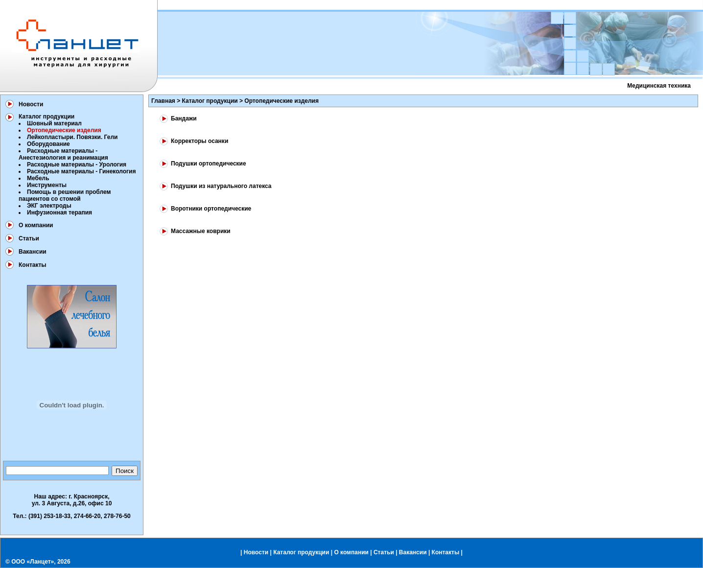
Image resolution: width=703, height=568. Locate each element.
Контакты (33, 264)
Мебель (38, 178)
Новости (31, 104)
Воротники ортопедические (211, 208)
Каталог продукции (46, 116)
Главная (163, 100)
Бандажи (184, 118)
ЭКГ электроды (49, 205)
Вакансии (33, 251)
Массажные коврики (201, 231)
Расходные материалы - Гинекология (81, 171)
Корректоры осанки (199, 141)
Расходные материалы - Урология (76, 164)
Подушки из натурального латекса (221, 186)
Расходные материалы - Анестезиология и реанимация (63, 154)
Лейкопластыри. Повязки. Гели (72, 137)
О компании (36, 225)
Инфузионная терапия (59, 212)
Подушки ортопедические (208, 163)
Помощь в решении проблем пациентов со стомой (65, 195)
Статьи (29, 238)
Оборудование (48, 144)
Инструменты (47, 185)
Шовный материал (54, 123)
